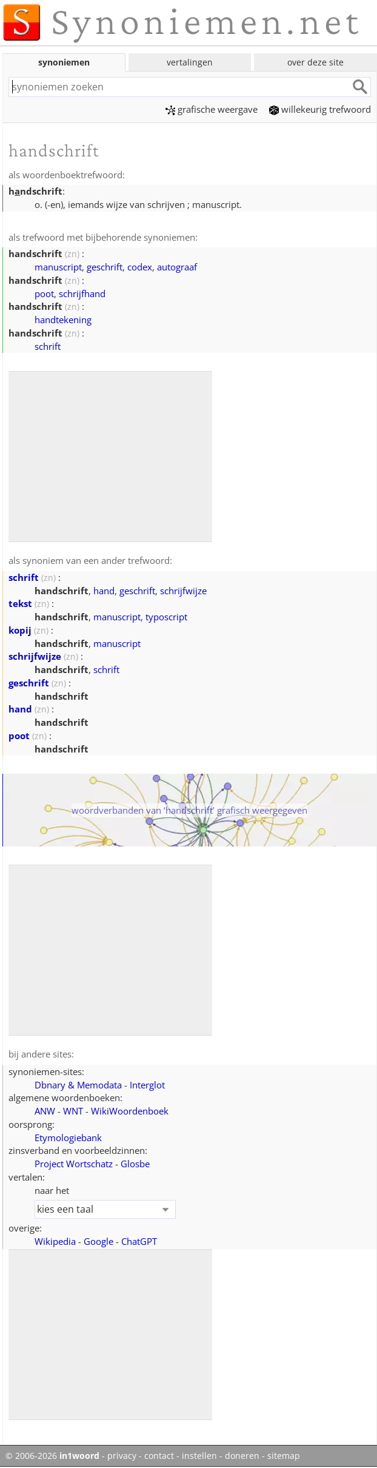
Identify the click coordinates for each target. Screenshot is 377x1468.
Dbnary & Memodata (78, 1085)
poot (44, 293)
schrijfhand (82, 293)
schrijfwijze (183, 591)
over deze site (315, 62)
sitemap (283, 1455)
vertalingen (190, 62)
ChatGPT (139, 1241)
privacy (121, 1455)
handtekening (63, 319)
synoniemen (64, 62)
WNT (73, 1111)
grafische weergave (211, 109)
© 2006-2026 (52, 1455)
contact (159, 1455)
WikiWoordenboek (129, 1111)
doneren (242, 1455)
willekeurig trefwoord (320, 109)
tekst (20, 603)
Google (98, 1241)
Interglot (147, 1085)
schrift (48, 346)
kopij (20, 630)
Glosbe (135, 1164)
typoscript (166, 617)
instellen (199, 1455)
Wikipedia (55, 1241)
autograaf (177, 267)
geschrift (104, 267)
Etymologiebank (68, 1137)
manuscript (58, 267)
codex (139, 267)
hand (104, 591)
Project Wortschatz (74, 1164)
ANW (45, 1111)
